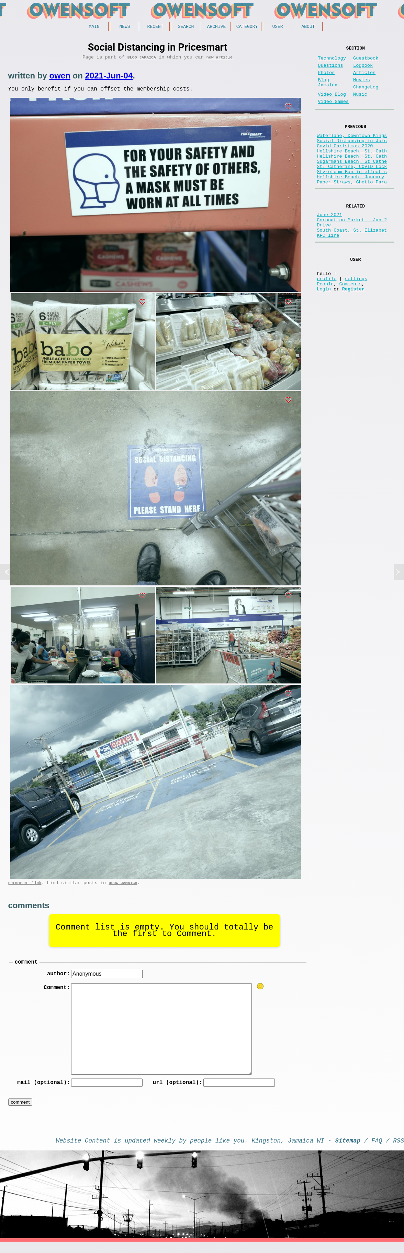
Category (247, 27)
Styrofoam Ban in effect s (352, 195)
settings (356, 318)
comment (26, 968)
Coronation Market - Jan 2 (352, 249)
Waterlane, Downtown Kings (352, 149)
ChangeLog (365, 95)
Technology (332, 61)
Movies (361, 87)
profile (326, 318)
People (325, 324)
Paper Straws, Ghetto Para (352, 208)
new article (219, 59)
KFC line (328, 269)
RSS (398, 1150)
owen (59, 78)
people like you (217, 1150)
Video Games (333, 112)
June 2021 (329, 243)
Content (97, 1150)
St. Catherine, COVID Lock (352, 188)
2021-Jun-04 (109, 78)
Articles (364, 78)
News (124, 27)
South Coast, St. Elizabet (352, 262)
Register (353, 331)
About (308, 27)
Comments (350, 324)
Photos (326, 78)
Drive (324, 256)
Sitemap (347, 1150)
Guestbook (365, 61)
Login (324, 331)
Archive (216, 27)
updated (137, 1150)
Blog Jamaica (141, 59)
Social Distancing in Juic (352, 155)
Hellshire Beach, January (350, 201)
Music (360, 104)
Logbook (363, 69)
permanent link (25, 887)
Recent (155, 27)
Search (186, 27)
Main (94, 27)
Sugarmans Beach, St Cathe (352, 182)
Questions (330, 69)
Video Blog (332, 104)
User (277, 27)
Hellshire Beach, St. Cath (352, 169)
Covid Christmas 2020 (345, 162)
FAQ (376, 1150)
